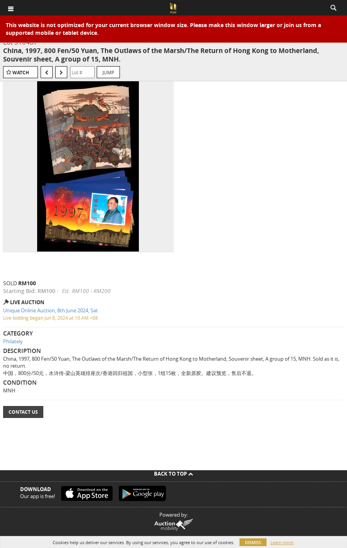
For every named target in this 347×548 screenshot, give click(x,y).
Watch (20, 72)
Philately (13, 341)
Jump (108, 72)
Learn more (281, 542)
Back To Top (173, 473)
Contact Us (23, 412)
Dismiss (253, 542)
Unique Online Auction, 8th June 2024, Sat (50, 310)
